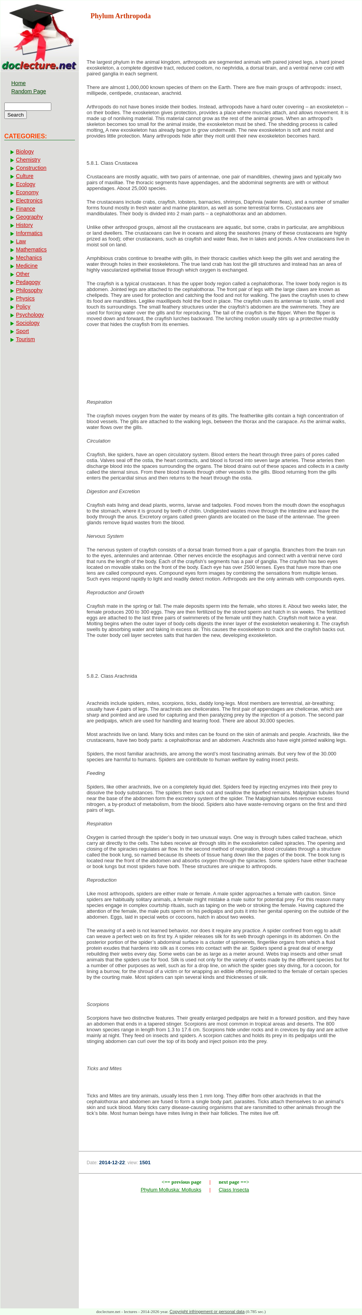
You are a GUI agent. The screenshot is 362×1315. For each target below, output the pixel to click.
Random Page (28, 91)
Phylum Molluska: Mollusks (171, 1190)
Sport (22, 331)
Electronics (29, 200)
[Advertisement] (220, 358)
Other (23, 274)
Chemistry (28, 160)
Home (18, 83)
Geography (29, 217)
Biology (25, 151)
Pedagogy (28, 282)
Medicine (27, 266)
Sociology (28, 323)
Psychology (30, 315)
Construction (31, 168)
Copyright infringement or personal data (207, 1311)
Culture (24, 176)
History (24, 225)
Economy (27, 192)
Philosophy (29, 290)
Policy (23, 306)
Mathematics (31, 249)
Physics (25, 298)
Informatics (29, 233)
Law (21, 241)
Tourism (25, 339)
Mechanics (29, 258)
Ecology (25, 184)
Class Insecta (234, 1190)
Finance (25, 209)
